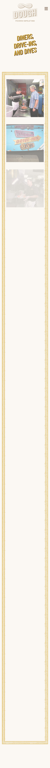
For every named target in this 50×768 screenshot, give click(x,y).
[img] (25, 99)
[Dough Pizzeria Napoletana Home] (25, 12)
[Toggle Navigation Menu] (46, 8)
